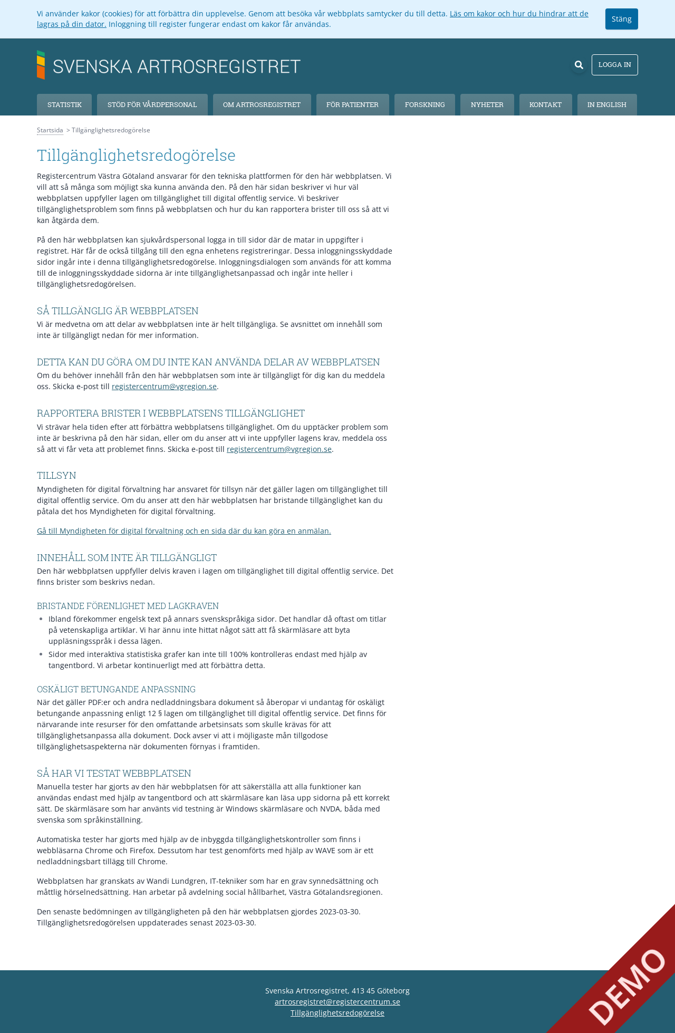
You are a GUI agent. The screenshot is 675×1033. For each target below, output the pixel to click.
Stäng (622, 19)
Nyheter (487, 104)
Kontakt (545, 104)
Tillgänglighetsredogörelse (337, 1013)
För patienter (352, 104)
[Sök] (579, 64)
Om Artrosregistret (262, 104)
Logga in (615, 64)
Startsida (50, 129)
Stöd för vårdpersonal (152, 104)
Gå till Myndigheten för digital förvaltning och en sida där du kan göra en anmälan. (184, 531)
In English (606, 104)
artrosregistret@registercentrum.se (337, 1002)
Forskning (425, 104)
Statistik (64, 104)
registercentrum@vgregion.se (164, 386)
